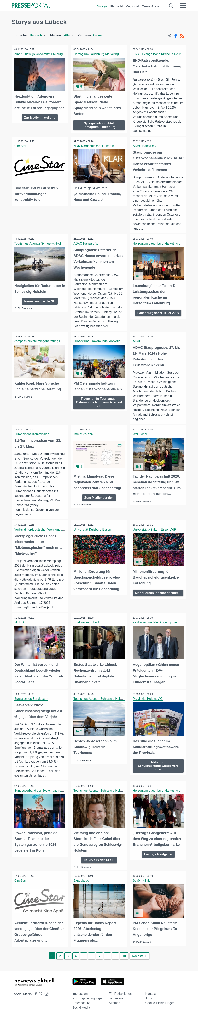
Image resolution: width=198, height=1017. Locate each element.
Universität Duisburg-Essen (92, 529)
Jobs (148, 998)
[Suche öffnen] (171, 6)
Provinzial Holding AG (148, 699)
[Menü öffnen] (182, 6)
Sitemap (114, 1003)
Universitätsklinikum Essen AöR (155, 529)
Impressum (80, 993)
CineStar (20, 146)
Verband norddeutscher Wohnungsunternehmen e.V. (51, 529)
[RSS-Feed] (181, 36)
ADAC (137, 341)
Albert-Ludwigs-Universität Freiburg (39, 54)
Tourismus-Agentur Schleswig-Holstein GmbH (46, 243)
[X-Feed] (169, 36)
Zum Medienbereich (99, 497)
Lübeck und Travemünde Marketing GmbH (103, 341)
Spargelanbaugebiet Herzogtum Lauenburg (99, 124)
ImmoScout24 (83, 434)
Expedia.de (81, 880)
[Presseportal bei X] (39, 994)
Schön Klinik (141, 880)
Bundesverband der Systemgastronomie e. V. (46, 791)
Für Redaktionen (120, 993)
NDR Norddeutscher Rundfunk (95, 146)
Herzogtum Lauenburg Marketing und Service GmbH (110, 54)
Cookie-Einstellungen (160, 1003)
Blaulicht (116, 6)
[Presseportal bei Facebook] (34, 994)
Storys (102, 6)
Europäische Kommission (32, 434)
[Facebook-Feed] (175, 36)
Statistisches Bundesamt (31, 699)
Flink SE (20, 623)
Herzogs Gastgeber (158, 854)
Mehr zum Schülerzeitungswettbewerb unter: (158, 766)
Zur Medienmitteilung (39, 117)
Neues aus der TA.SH (39, 301)
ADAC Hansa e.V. (145, 146)
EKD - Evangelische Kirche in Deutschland (162, 54)
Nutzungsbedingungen (87, 998)
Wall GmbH (141, 434)
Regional (132, 6)
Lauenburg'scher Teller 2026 (158, 312)
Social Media (81, 1007)
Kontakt (150, 993)
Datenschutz (81, 1003)
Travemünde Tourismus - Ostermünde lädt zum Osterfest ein (99, 402)
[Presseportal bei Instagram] (45, 993)
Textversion (117, 998)
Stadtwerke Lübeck (87, 623)
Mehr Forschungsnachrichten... (158, 594)
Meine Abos (150, 6)
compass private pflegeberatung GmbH (41, 341)
